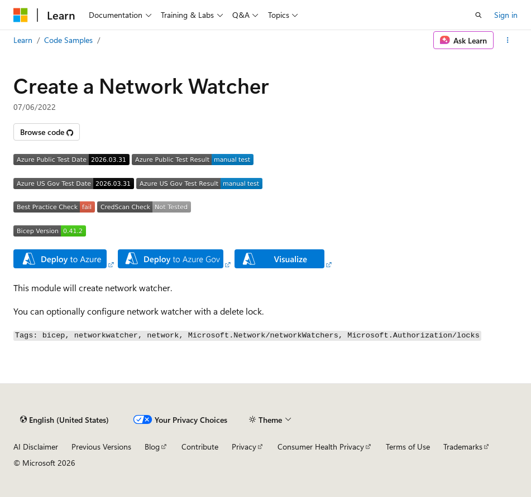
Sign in (506, 14)
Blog (152, 446)
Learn (22, 40)
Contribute (199, 446)
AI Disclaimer (35, 446)
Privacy (244, 446)
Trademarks (462, 446)
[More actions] (508, 40)
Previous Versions (101, 446)
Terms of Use (408, 446)
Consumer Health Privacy (321, 446)
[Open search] (478, 15)
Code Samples (68, 40)
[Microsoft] (20, 15)
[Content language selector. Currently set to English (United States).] (64, 419)
